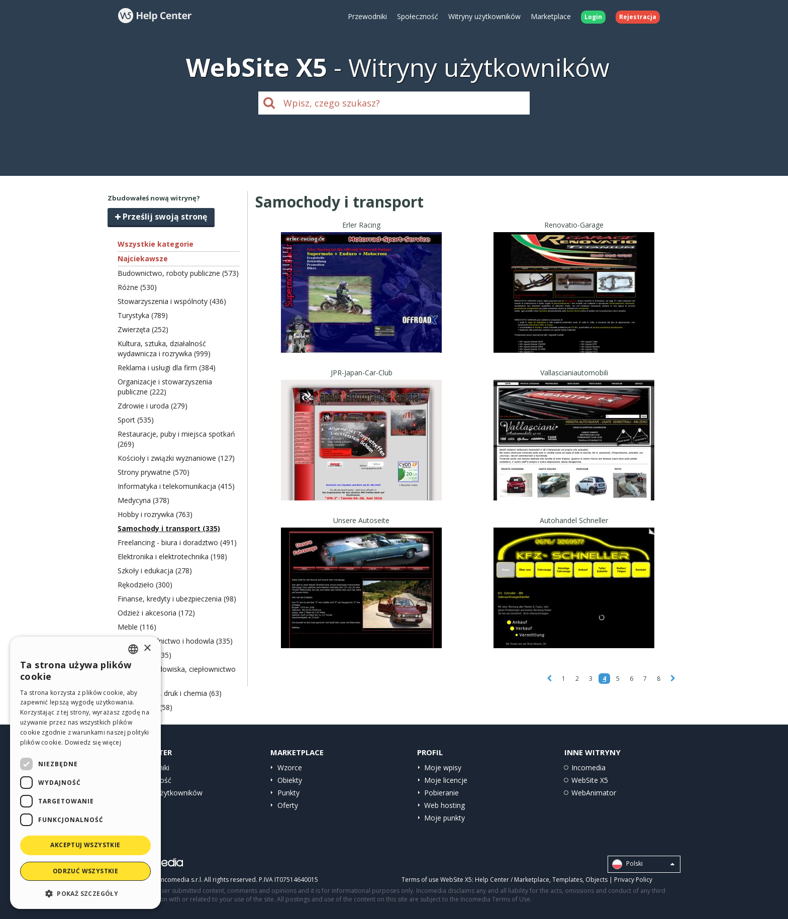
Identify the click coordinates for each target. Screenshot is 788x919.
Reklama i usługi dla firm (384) (167, 367)
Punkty (288, 792)
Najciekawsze (143, 258)
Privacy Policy (633, 879)
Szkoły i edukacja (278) (155, 570)
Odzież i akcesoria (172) (156, 613)
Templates (567, 879)
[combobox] (133, 649)
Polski (643, 864)
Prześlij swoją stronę (161, 216)
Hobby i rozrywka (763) (155, 514)
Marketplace (551, 16)
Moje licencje (445, 780)
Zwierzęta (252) (143, 329)
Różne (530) (137, 287)
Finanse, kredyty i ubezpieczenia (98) (177, 598)
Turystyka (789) (143, 315)
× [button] (147, 648)
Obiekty (289, 780)
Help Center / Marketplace (512, 879)
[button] (85, 893)
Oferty (287, 805)
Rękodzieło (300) (145, 584)
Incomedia (588, 767)
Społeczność (417, 16)
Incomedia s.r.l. (181, 879)
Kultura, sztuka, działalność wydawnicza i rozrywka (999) (164, 348)
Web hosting (444, 805)
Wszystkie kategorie (155, 244)
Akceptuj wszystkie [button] (85, 845)
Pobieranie (441, 792)
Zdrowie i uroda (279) (152, 406)
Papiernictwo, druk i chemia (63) (170, 693)
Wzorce (289, 767)
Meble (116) (137, 627)
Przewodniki (367, 16)
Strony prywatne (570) (153, 472)
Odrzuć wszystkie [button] (85, 871)
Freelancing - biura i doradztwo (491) (177, 542)
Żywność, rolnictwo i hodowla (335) (175, 641)
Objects (596, 879)
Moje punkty (444, 818)
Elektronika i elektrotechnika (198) (172, 556)
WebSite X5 (589, 780)
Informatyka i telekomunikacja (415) (176, 486)
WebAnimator (593, 792)
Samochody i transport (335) (169, 528)
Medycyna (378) (143, 500)
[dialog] (85, 773)
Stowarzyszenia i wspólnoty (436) (172, 301)
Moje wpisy (442, 767)
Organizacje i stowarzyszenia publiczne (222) (165, 386)
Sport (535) (136, 420)
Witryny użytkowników (484, 16)
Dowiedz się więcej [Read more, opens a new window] (93, 742)
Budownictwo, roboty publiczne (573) (178, 273)
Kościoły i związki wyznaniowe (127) (176, 458)
